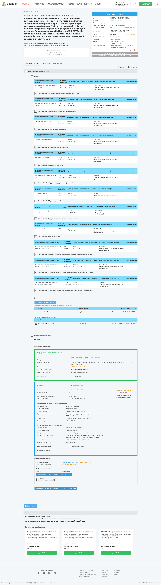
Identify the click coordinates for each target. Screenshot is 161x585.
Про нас (104, 576)
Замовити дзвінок (120, 6)
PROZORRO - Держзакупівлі (86, 570)
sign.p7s (46, 312)
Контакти (98, 4)
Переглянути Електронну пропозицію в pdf (54, 474)
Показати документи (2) (45, 480)
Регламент (117, 570)
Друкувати (30, 506)
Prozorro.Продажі (74, 4)
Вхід (134, 4)
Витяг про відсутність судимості (114, 53)
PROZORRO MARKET (38, 4)
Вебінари (116, 572)
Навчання (88, 4)
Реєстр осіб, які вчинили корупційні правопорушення (115, 55)
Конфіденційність (41, 583)
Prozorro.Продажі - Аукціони (87, 574)
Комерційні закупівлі (56, 4)
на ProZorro (53, 43)
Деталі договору (43, 451)
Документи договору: (44, 446)
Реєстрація (145, 4)
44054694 (113, 34)
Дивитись (42, 553)
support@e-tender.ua (121, 4)
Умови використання (52, 583)
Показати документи (79, 369)
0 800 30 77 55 (120, 3)
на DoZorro (61, 43)
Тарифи (116, 574)
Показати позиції (43, 469)
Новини (104, 572)
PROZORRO (25, 4)
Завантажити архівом (45, 302)
